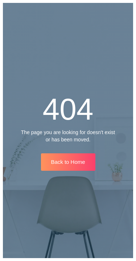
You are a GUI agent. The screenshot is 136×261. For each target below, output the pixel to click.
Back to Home (68, 162)
